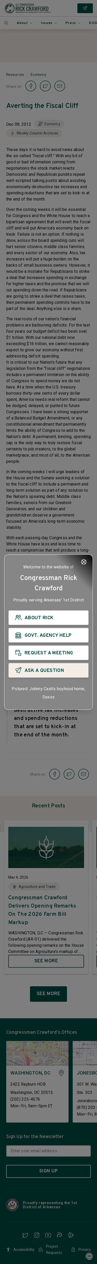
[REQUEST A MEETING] (48, 653)
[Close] (83, 562)
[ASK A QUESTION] (48, 670)
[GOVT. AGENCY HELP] (48, 635)
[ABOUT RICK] (48, 617)
